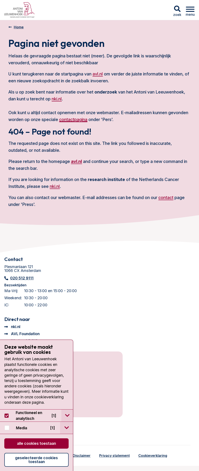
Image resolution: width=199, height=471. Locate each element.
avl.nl (98, 74)
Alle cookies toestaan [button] (36, 443)
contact (165, 197)
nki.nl (57, 98)
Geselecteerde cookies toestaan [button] (36, 460)
